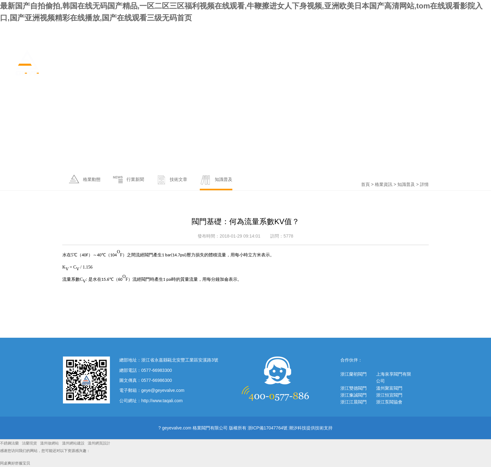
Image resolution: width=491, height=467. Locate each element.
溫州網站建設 (73, 443)
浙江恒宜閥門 (389, 395)
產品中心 (402, 56)
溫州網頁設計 (99, 443)
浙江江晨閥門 (353, 401)
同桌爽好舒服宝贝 (15, 463)
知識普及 (406, 184)
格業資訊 (370, 56)
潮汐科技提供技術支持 (311, 427)
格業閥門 (67, 63)
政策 (428, 56)
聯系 (472, 56)
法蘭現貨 (29, 443)
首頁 (312, 56)
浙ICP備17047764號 (268, 427)
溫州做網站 (49, 443)
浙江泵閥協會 (389, 401)
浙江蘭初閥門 (353, 374)
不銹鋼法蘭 (9, 443)
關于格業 (338, 56)
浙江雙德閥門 (353, 388)
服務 (450, 56)
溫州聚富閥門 (389, 388)
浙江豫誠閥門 (353, 395)
